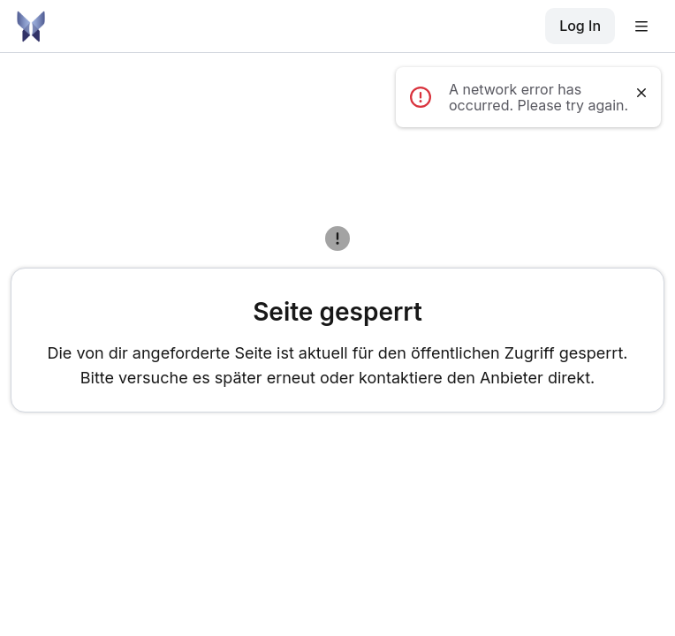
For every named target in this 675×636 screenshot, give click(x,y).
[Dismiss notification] (641, 93)
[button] (647, 26)
